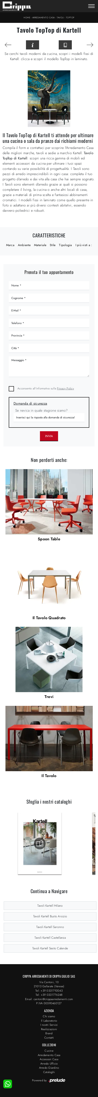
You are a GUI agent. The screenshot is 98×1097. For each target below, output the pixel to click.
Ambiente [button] (24, 245)
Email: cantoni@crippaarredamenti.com (49, 999)
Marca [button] (10, 245)
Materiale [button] (40, 245)
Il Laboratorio (49, 1021)
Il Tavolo (48, 775)
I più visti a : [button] (84, 245)
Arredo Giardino (49, 1068)
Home (27, 17)
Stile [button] (52, 245)
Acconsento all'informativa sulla (45, 388)
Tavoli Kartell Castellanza (50, 937)
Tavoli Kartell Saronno (50, 927)
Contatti (49, 1038)
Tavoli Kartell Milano (50, 905)
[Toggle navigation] (91, 6)
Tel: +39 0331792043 (49, 991)
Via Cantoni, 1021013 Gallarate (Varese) (49, 984)
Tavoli (60, 17)
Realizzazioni (49, 1029)
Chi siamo (49, 1016)
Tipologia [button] (65, 245)
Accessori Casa (49, 1059)
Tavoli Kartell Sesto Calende (50, 948)
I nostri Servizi (49, 1025)
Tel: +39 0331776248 (49, 995)
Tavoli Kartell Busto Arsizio (50, 916)
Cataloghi (49, 1072)
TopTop (70, 17)
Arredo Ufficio (49, 1064)
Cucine (49, 1051)
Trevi (49, 696)
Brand (48, 1033)
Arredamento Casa (43, 17)
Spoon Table (49, 539)
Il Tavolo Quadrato (49, 617)
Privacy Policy (65, 388)
